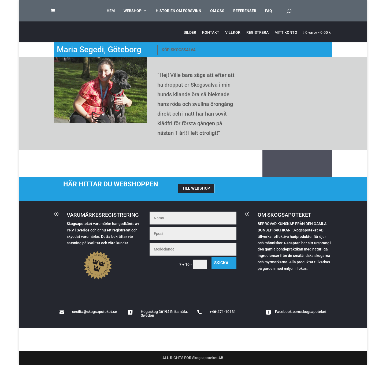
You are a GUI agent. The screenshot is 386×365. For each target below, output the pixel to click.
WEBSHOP (133, 11)
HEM (111, 11)
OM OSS (217, 11)
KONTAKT (210, 32)
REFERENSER (244, 11)
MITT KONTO (285, 32)
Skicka (221, 262)
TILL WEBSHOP (196, 188)
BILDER (190, 32)
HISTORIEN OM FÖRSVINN (178, 11)
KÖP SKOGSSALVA (179, 49)
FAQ (268, 11)
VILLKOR (232, 32)
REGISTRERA (257, 32)
